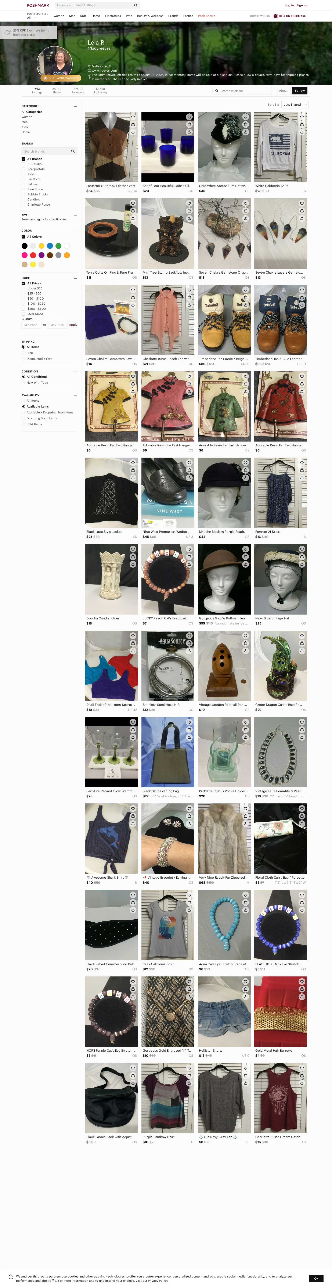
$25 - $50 (32, 293)
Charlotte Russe (36, 204)
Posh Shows (206, 16)
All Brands (32, 159)
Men (72, 16)
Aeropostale (33, 169)
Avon (28, 174)
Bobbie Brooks (35, 194)
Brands (173, 16)
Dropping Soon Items (39, 418)
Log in (289, 5)
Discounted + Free (37, 359)
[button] (64, 5)
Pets (129, 16)
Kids (83, 16)
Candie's (31, 199)
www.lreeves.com (104, 70)
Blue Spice (32, 189)
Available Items (35, 406)
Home (96, 16)
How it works (260, 16)
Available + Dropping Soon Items (47, 412)
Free (27, 353)
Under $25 (32, 288)
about (283, 91)
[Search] (102, 5)
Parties (188, 16)
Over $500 (32, 314)
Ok (316, 1278)
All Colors (32, 237)
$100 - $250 (34, 303)
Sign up (301, 5)
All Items (30, 347)
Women (59, 16)
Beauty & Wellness (150, 16)
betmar (30, 184)
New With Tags (35, 382)
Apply (73, 325)
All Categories (32, 112)
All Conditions (34, 377)
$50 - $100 (33, 298)
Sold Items (32, 424)
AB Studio (32, 164)
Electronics (113, 16)
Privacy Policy (157, 1281)
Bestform (31, 179)
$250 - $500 (34, 309)
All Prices (31, 283)
